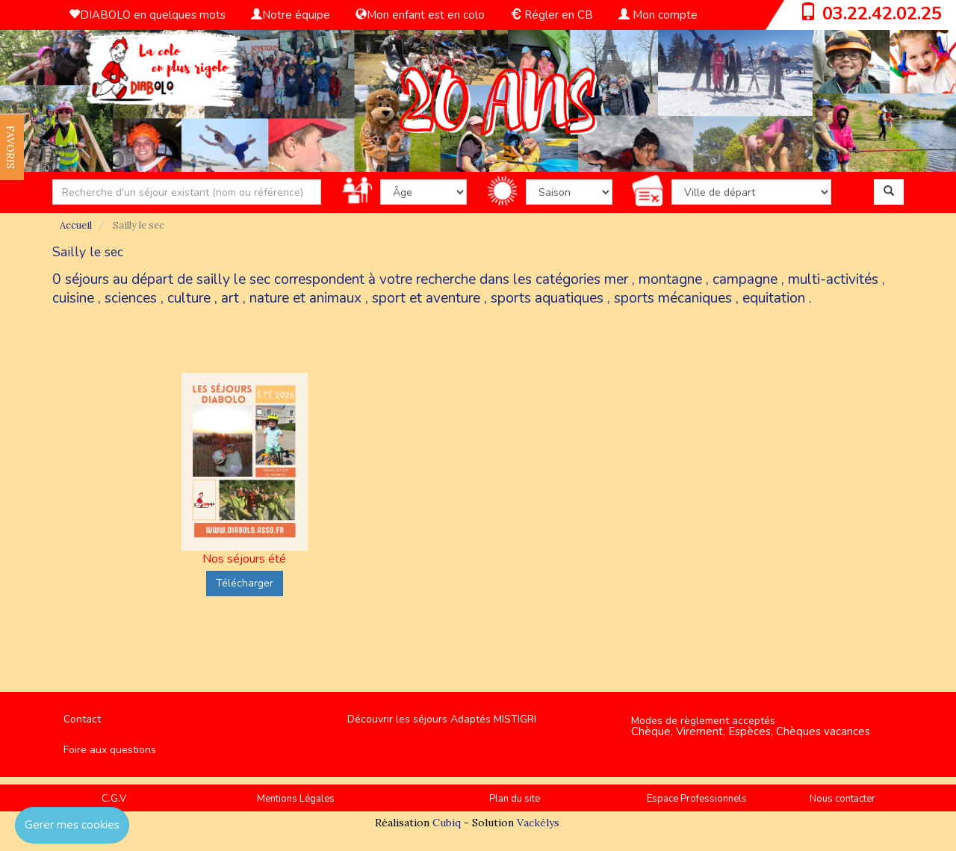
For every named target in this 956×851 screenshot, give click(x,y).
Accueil (76, 225)
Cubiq (446, 822)
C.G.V (114, 798)
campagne (745, 279)
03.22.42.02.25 (882, 13)
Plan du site (514, 798)
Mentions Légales (296, 798)
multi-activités (833, 279)
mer (616, 279)
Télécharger (244, 583)
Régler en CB (551, 14)
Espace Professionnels (697, 798)
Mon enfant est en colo (420, 14)
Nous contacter (842, 798)
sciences (131, 298)
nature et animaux (305, 298)
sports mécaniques (673, 298)
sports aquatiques (547, 298)
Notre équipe (290, 14)
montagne (670, 279)
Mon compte (658, 14)
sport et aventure (426, 298)
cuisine (73, 298)
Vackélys (538, 822)
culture (189, 298)
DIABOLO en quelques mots (147, 14)
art (230, 298)
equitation (773, 298)
